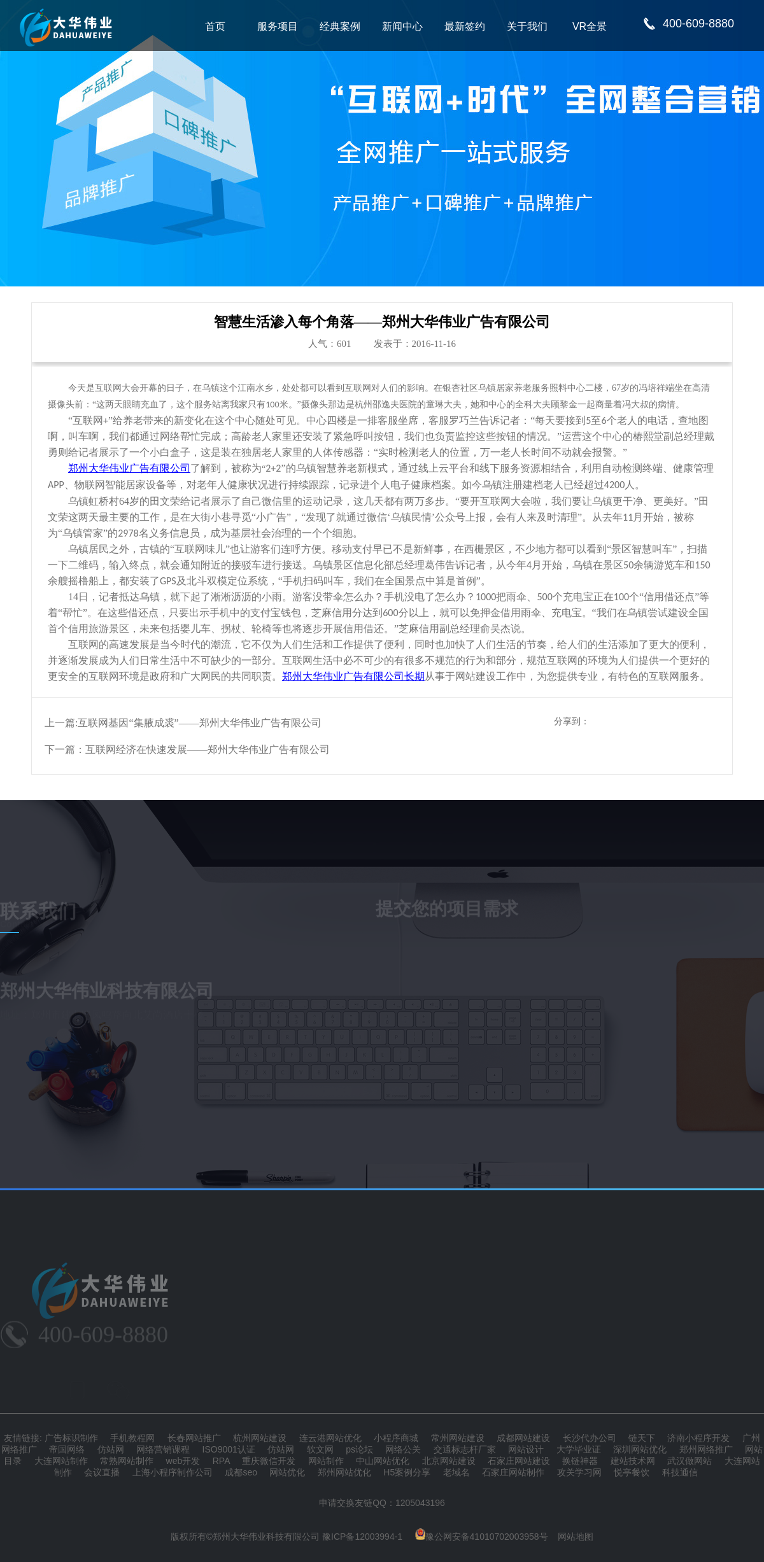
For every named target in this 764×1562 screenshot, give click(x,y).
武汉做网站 (689, 1461)
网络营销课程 (163, 1449)
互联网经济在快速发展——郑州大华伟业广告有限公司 (207, 749)
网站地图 (575, 1536)
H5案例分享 (406, 1472)
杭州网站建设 (259, 1438)
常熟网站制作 (126, 1461)
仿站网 (110, 1449)
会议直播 (102, 1472)
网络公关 (403, 1449)
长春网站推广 (194, 1438)
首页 (215, 26)
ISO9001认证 (228, 1449)
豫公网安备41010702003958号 (481, 1536)
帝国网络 (67, 1449)
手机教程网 (132, 1438)
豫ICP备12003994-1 (362, 1536)
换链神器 (580, 1461)
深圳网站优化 (640, 1449)
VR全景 (589, 26)
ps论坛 (359, 1449)
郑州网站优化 (344, 1472)
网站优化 (287, 1472)
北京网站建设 (449, 1461)
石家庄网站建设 (519, 1461)
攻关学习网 (579, 1472)
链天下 (641, 1438)
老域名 (456, 1472)
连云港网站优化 (330, 1438)
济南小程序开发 (698, 1438)
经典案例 (340, 26)
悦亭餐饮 (631, 1472)
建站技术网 (633, 1461)
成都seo (241, 1472)
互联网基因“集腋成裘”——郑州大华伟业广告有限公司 (199, 722)
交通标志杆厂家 (465, 1449)
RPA (221, 1461)
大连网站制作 (61, 1461)
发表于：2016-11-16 (415, 344)
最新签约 (464, 26)
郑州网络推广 (706, 1449)
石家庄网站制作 (513, 1472)
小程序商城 (396, 1438)
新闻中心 (402, 26)
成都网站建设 (523, 1438)
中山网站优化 (382, 1461)
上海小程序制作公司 (172, 1472)
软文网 (320, 1449)
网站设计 (526, 1449)
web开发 (183, 1461)
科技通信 (680, 1472)
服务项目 (277, 26)
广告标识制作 (71, 1438)
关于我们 (527, 26)
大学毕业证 (578, 1449)
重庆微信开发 (268, 1461)
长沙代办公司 (589, 1438)
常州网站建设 (458, 1438)
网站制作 (326, 1461)
